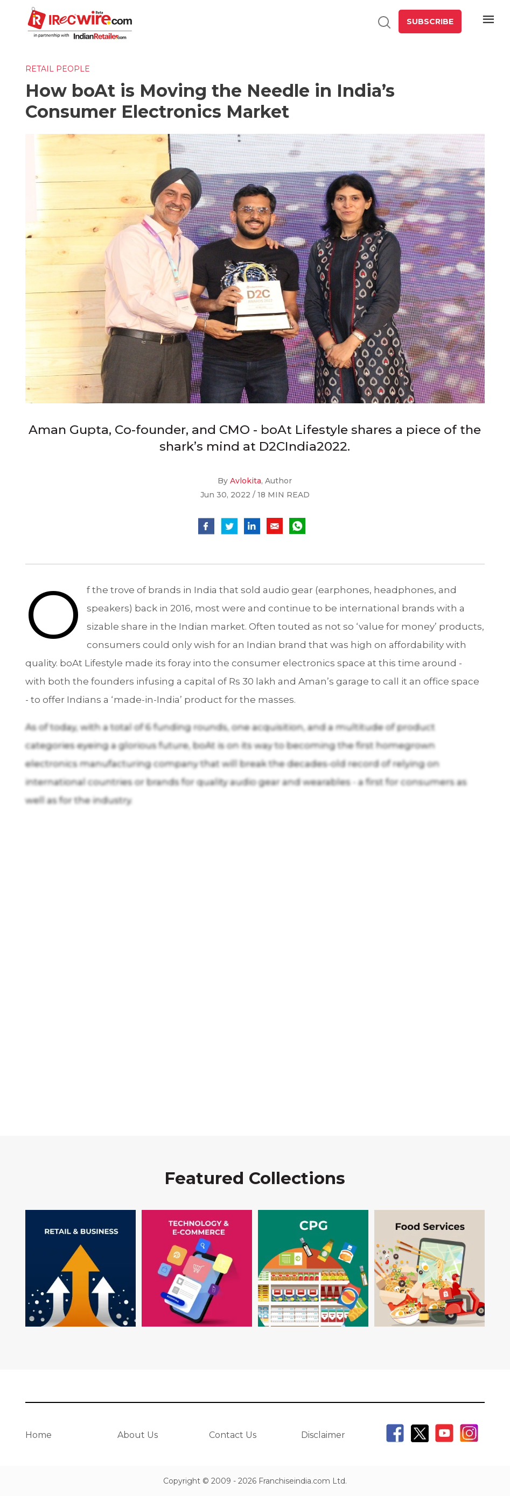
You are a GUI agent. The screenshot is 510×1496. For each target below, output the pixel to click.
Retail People (57, 69)
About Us (137, 1435)
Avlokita (245, 481)
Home (38, 1435)
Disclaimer (323, 1435)
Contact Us (232, 1435)
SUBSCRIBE (430, 21)
